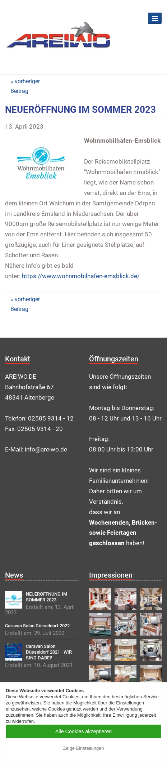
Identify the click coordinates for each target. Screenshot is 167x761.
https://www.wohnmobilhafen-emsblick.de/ (81, 276)
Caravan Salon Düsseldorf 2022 (37, 625)
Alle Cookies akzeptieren (83, 731)
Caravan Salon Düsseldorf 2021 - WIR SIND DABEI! (49, 652)
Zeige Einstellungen (83, 748)
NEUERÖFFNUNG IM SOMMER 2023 (46, 596)
